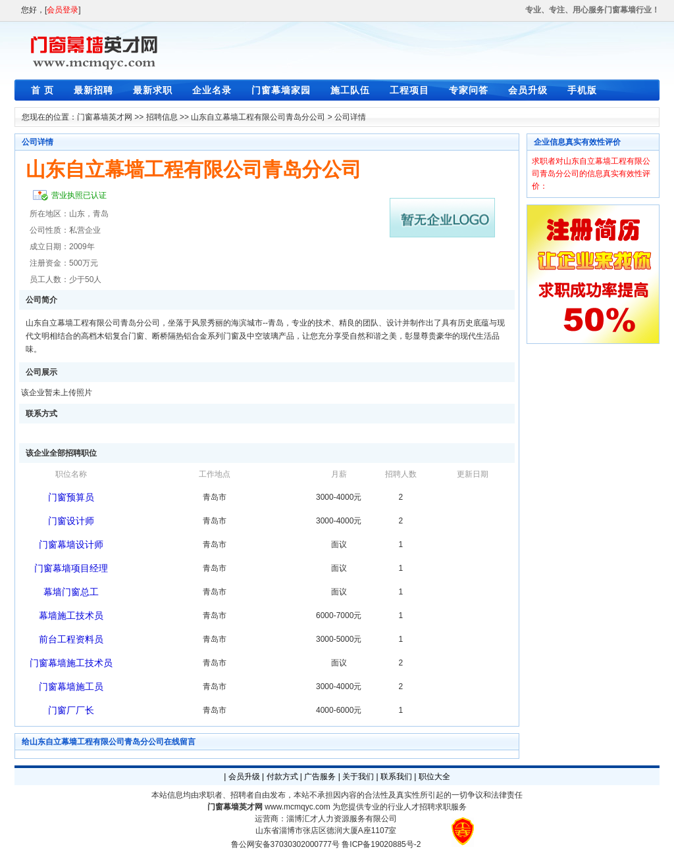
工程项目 (409, 90)
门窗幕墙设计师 (71, 544)
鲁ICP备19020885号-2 (381, 844)
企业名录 (212, 90)
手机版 (582, 90)
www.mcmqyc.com (297, 806)
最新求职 (152, 90)
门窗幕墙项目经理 (71, 568)
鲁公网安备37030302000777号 (285, 844)
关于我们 (358, 776)
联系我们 (396, 776)
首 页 (42, 90)
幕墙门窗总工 (71, 592)
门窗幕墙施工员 (71, 686)
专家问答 (468, 90)
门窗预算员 (71, 497)
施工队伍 (350, 90)
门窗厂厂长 (71, 710)
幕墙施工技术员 (71, 615)
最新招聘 (93, 90)
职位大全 (434, 776)
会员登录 (62, 9)
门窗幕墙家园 (281, 90)
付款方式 (282, 776)
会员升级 (528, 90)
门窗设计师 (71, 521)
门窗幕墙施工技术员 (71, 663)
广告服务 (320, 776)
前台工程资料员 (71, 639)
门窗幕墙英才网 (104, 117)
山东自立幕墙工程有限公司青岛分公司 (258, 117)
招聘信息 (162, 117)
